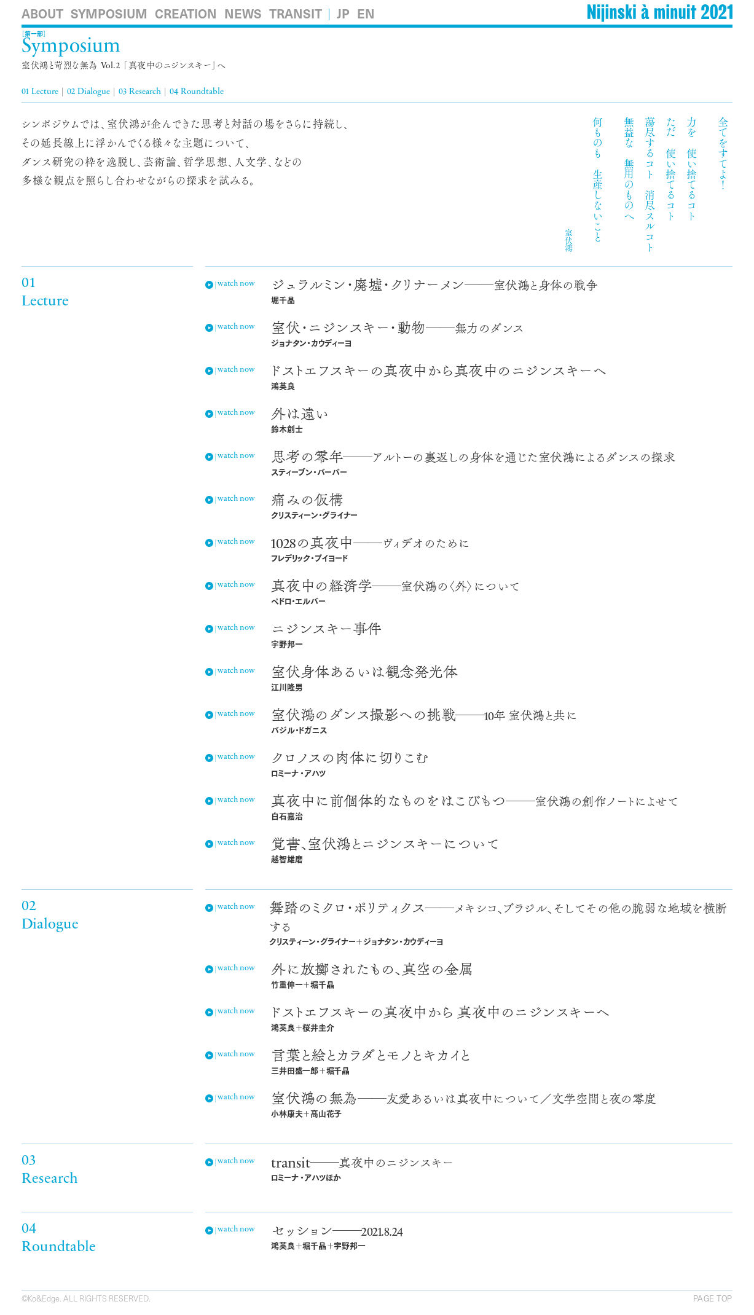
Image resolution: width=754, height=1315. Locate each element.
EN (366, 13)
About (42, 13)
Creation (186, 13)
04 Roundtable (197, 91)
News (243, 13)
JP (343, 13)
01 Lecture (40, 91)
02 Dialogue (88, 91)
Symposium (109, 13)
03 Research (140, 91)
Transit (295, 13)
